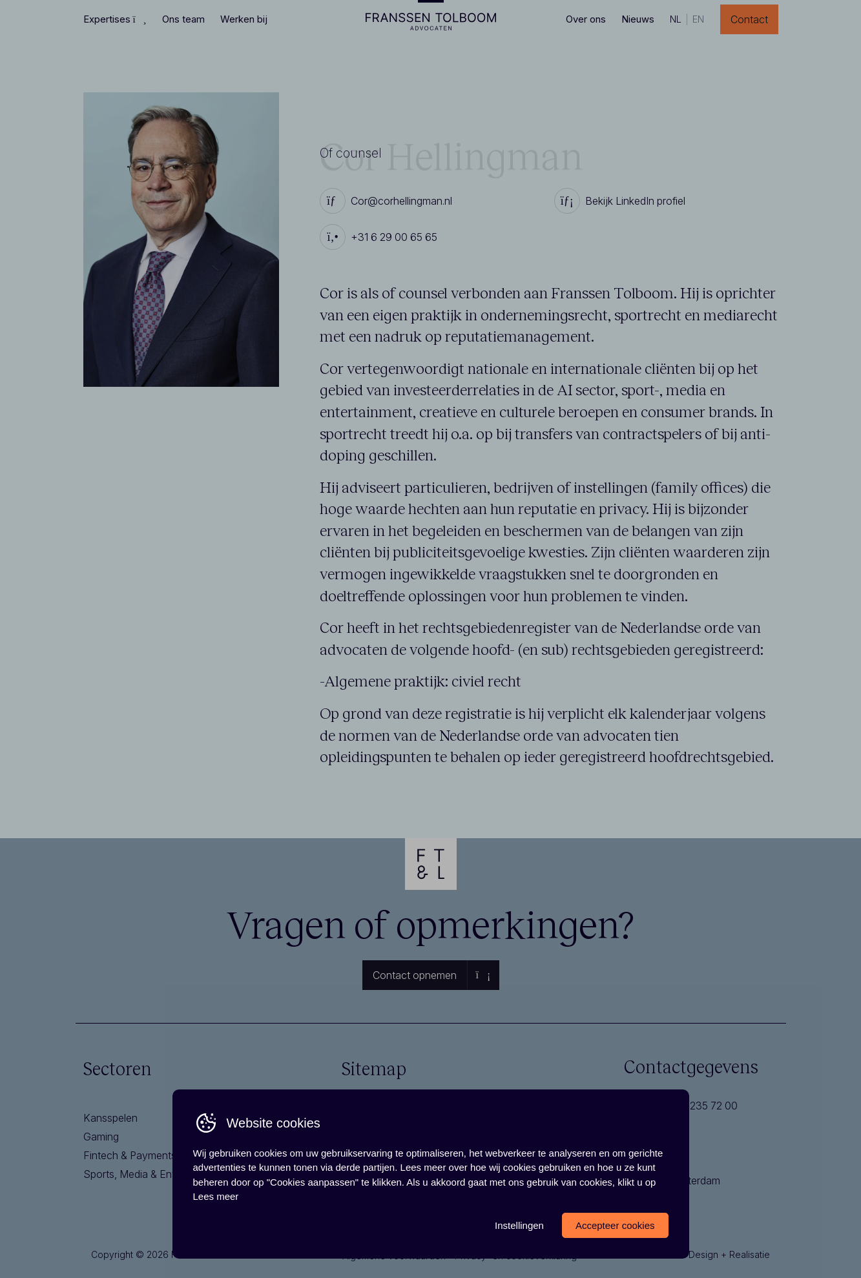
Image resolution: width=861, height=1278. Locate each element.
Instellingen (519, 1225)
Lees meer (216, 1196)
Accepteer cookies (615, 1225)
